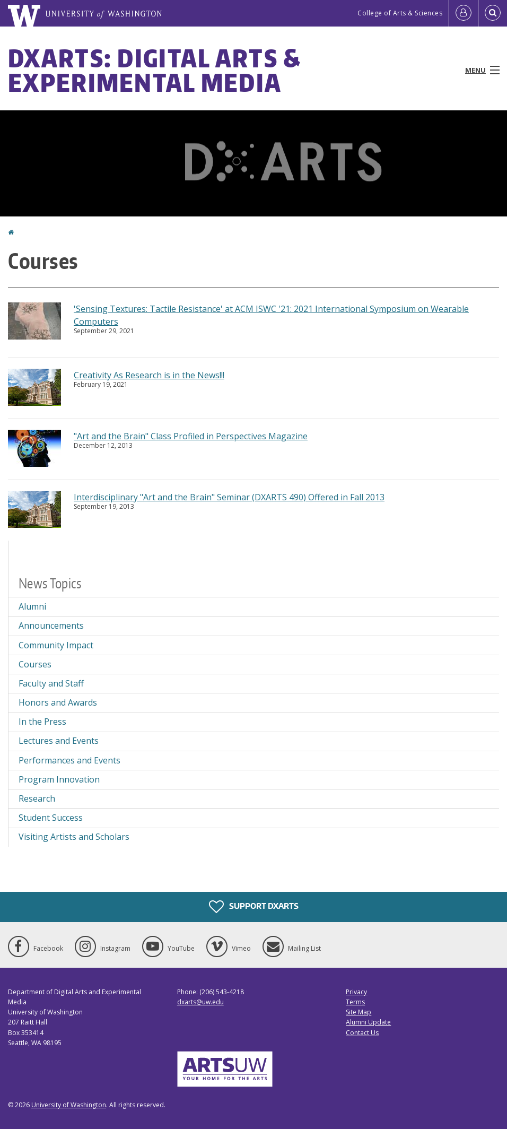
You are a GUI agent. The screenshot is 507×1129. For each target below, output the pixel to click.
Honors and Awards (58, 702)
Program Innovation (59, 779)
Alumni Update (368, 1022)
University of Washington (68, 1104)
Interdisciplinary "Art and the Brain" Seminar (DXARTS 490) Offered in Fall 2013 (229, 497)
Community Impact (56, 645)
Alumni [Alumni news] (32, 606)
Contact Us (362, 1032)
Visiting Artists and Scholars (74, 837)
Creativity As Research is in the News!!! (149, 375)
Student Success (51, 817)
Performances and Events (69, 760)
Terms (355, 1001)
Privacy (356, 991)
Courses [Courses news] (35, 664)
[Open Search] (492, 13)
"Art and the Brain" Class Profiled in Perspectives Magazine (191, 436)
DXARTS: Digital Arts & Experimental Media (154, 70)
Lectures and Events (59, 740)
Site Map (358, 1012)
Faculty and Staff (51, 683)
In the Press (42, 721)
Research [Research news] (37, 798)
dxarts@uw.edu (200, 1001)
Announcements (51, 625)
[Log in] (463, 13)
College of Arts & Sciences (399, 13)
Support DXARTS (254, 906)
